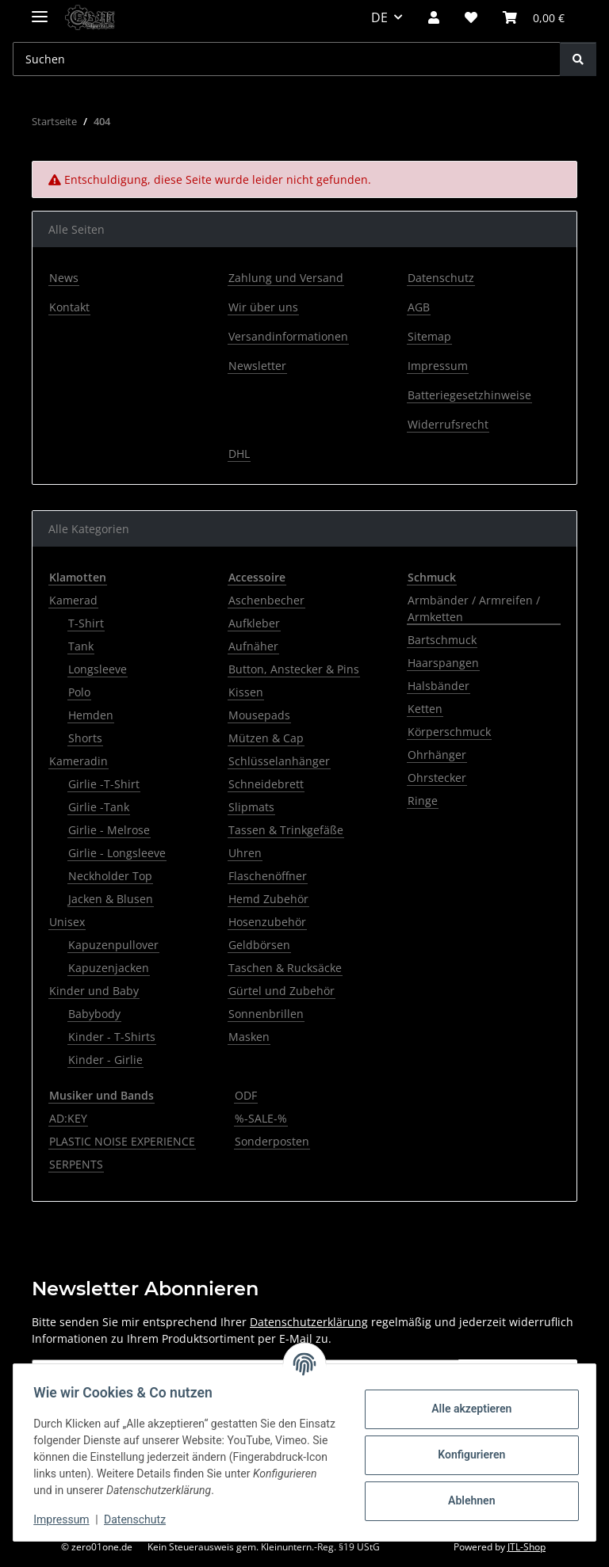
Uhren (245, 852)
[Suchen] (578, 59)
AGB (419, 307)
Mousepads (259, 714)
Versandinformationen (288, 336)
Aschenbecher (266, 600)
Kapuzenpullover (113, 944)
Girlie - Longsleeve (117, 852)
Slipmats (251, 806)
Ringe (423, 800)
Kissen (245, 692)
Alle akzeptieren (466, 1408)
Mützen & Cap (266, 737)
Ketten (425, 708)
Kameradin (78, 760)
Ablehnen (465, 1500)
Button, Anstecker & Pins (293, 669)
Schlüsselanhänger (279, 760)
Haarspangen (443, 662)
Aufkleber (254, 623)
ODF (246, 1095)
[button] (434, 17)
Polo (79, 692)
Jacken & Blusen (110, 898)
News (64, 277)
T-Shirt (86, 623)
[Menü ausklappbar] (40, 10)
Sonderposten (272, 1141)
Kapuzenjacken (108, 967)
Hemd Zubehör (268, 898)
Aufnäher (253, 646)
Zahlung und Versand (285, 277)
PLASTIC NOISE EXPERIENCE (122, 1141)
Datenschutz (140, 1519)
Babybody (94, 1013)
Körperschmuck (449, 731)
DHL (239, 453)
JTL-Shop (527, 1547)
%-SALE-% (261, 1118)
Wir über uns (263, 307)
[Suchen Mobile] (287, 59)
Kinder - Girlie (105, 1059)
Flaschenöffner (267, 875)
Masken (249, 1036)
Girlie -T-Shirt (104, 783)
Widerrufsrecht (448, 424)
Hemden (90, 714)
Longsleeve (97, 669)
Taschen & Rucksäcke (285, 967)
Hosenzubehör (267, 921)
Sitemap (429, 336)
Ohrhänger (437, 754)
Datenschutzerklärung (309, 1321)
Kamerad (73, 600)
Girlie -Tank (98, 806)
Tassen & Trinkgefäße (285, 829)
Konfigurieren (466, 1454)
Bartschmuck (442, 639)
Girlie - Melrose (109, 829)
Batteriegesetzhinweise (469, 394)
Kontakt (69, 307)
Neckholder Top (110, 875)
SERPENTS (76, 1164)
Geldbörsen (259, 944)
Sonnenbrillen (266, 1013)
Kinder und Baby (94, 990)
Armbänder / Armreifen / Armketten (474, 608)
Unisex (67, 921)
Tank (81, 646)
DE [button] (379, 17)
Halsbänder (438, 685)
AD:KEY (68, 1118)
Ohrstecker (437, 777)
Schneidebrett (266, 783)
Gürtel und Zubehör (281, 990)
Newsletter (257, 365)
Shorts (85, 737)
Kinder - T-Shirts (111, 1036)
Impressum (66, 1519)
